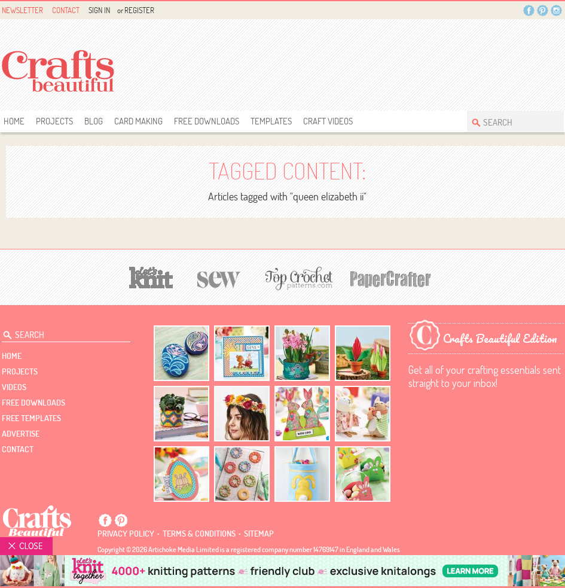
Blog (93, 121)
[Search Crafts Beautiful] (509, 121)
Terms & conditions (199, 533)
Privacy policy (125, 533)
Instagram (556, 10)
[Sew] (219, 277)
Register (139, 10)
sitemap (259, 533)
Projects (54, 121)
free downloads (206, 121)
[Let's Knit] (151, 276)
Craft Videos (328, 121)
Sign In (99, 10)
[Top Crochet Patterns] (297, 278)
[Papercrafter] (390, 278)
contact (17, 449)
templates (271, 121)
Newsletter (22, 10)
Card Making (138, 121)
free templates (31, 418)
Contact (66, 10)
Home (14, 121)
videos (14, 387)
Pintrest (542, 10)
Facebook (529, 10)
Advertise (20, 433)
